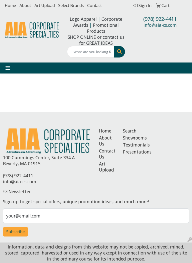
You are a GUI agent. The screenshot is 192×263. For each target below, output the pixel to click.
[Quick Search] (90, 52)
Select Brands (71, 5)
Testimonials (132, 145)
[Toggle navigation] (7, 68)
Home (10, 5)
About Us (105, 141)
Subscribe (15, 231)
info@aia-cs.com (160, 25)
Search (129, 131)
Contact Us (107, 154)
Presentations (132, 152)
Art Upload (44, 5)
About (25, 5)
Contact (94, 5)
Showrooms (132, 138)
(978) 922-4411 (160, 19)
